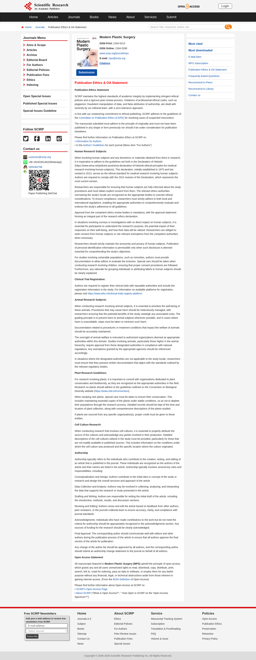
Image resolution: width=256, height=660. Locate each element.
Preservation (209, 628)
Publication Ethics (212, 623)
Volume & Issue (159, 638)
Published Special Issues (40, 103)
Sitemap (81, 633)
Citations (105, 63)
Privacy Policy (210, 638)
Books (94, 17)
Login (225, 6)
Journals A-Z (84, 618)
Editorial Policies (37, 69)
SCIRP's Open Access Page (91, 589)
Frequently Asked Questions (204, 76)
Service (156, 613)
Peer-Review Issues (125, 633)
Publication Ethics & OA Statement (207, 69)
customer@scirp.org (39, 157)
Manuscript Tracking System (166, 618)
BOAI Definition (121, 579)
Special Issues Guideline (40, 110)
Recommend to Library (201, 88)
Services (150, 17)
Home (33, 17)
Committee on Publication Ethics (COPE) (101, 117)
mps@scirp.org (117, 58)
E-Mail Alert (194, 56)
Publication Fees (37, 74)
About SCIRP (83, 593)
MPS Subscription (198, 63)
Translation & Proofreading (165, 628)
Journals (74, 17)
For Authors (34, 64)
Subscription (158, 623)
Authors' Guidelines (94, 145)
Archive (31, 54)
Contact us (194, 95)
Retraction (208, 633)
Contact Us (83, 638)
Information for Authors (89, 141)
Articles (53, 17)
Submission (87, 72)
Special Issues (122, 643)
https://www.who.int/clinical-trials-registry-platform (115, 293)
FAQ (153, 633)
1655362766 (35, 167)
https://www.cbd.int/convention (111, 391)
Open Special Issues (37, 96)
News (112, 17)
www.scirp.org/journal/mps (114, 53)
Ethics (30, 79)
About (130, 17)
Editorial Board (36, 59)
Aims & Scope (35, 45)
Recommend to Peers (200, 82)
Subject (81, 623)
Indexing (31, 84)
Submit (171, 17)
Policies (208, 613)
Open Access (209, 618)
